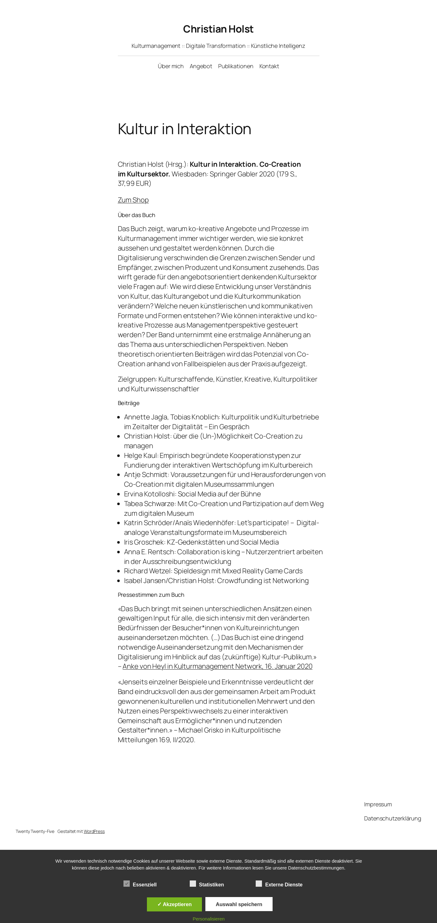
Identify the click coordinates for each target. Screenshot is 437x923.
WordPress (94, 831)
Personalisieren (209, 918)
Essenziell (140, 883)
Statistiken (207, 883)
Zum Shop (133, 200)
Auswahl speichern (239, 904)
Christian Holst (218, 29)
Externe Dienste (279, 883)
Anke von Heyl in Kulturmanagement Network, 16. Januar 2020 (217, 666)
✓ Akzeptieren (174, 904)
